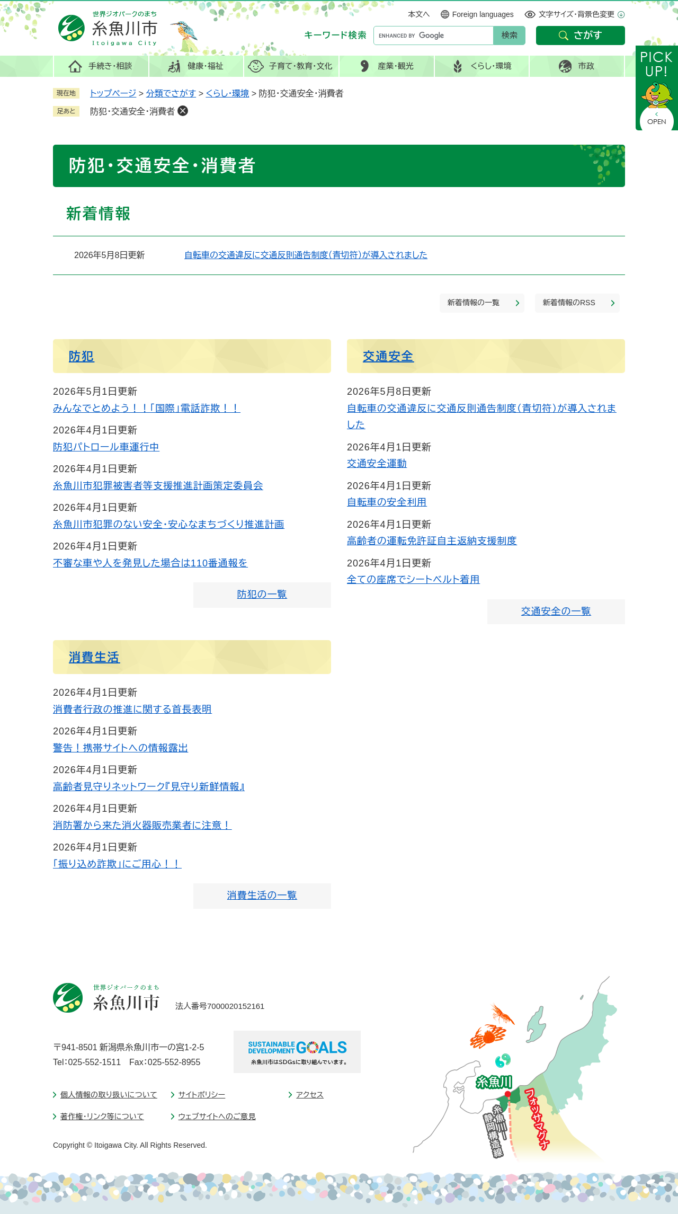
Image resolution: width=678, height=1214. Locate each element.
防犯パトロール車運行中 (106, 447)
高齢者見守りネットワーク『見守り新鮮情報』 (149, 787)
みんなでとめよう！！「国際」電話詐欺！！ (146, 408)
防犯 (81, 356)
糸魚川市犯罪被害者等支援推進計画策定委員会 (158, 486)
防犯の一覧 (262, 594)
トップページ (113, 93)
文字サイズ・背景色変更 (576, 14)
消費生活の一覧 (262, 895)
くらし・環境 (227, 93)
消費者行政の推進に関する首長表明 (132, 709)
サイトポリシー (202, 1095)
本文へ (419, 14)
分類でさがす (171, 93)
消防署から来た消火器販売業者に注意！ (142, 825)
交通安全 (388, 356)
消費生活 (94, 657)
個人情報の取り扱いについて (108, 1095)
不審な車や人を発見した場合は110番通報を (150, 563)
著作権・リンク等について (102, 1116)
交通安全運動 (377, 463)
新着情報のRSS (569, 302)
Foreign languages (483, 14)
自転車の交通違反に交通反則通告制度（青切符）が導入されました (305, 255)
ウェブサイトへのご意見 (217, 1116)
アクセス (310, 1095)
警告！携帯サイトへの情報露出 (120, 748)
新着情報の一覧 (473, 302)
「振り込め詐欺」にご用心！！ (117, 864)
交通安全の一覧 (556, 611)
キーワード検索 (336, 35)
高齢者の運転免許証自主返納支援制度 (432, 541)
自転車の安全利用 (387, 502)
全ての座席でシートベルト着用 (413, 579)
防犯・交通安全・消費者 (132, 111)
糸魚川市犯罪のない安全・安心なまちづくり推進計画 (168, 524)
